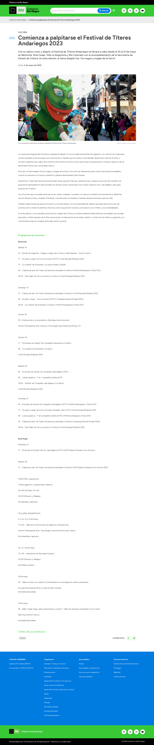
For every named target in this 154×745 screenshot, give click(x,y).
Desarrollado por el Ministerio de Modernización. (29, 741)
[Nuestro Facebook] (124, 10)
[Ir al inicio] (26, 11)
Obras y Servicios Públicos (54, 685)
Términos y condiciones (60, 741)
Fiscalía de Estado (51, 711)
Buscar (103, 10)
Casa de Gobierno (86, 677)
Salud (46, 694)
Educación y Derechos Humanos (56, 668)
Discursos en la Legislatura (89, 672)
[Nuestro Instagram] (136, 10)
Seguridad (48, 698)
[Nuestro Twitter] (130, 10)
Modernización (49, 672)
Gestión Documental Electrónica (126, 664)
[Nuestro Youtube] (142, 10)
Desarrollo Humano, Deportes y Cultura (59, 690)
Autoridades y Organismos (89, 668)
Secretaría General (51, 707)
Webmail (117, 672)
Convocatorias (119, 677)
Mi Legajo (117, 668)
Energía (47, 702)
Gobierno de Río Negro (17, 20)
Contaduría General (51, 715)
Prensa (81, 664)
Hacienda (47, 677)
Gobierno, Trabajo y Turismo (55, 664)
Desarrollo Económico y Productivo (57, 681)
